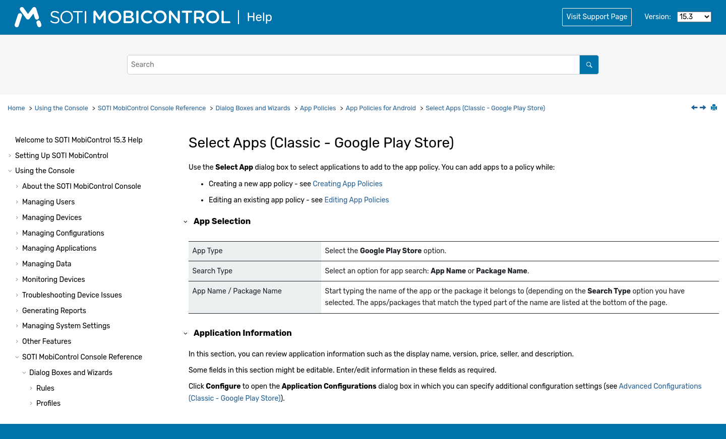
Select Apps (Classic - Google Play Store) (485, 108)
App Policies (318, 108)
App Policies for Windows (84, 397)
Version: (657, 17)
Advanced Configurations (84, 170)
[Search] (589, 65)
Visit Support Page (597, 17)
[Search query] (363, 65)
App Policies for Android (381, 108)
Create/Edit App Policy (80, 139)
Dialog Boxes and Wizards (253, 108)
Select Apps (62, 155)
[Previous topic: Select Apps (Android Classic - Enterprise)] (695, 108)
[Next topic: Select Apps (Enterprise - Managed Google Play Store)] (703, 108)
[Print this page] (714, 108)
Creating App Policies (348, 184)
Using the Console (61, 108)
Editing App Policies (357, 200)
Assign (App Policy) (74, 185)
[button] (39, 139)
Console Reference (152, 108)
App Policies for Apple (78, 382)
